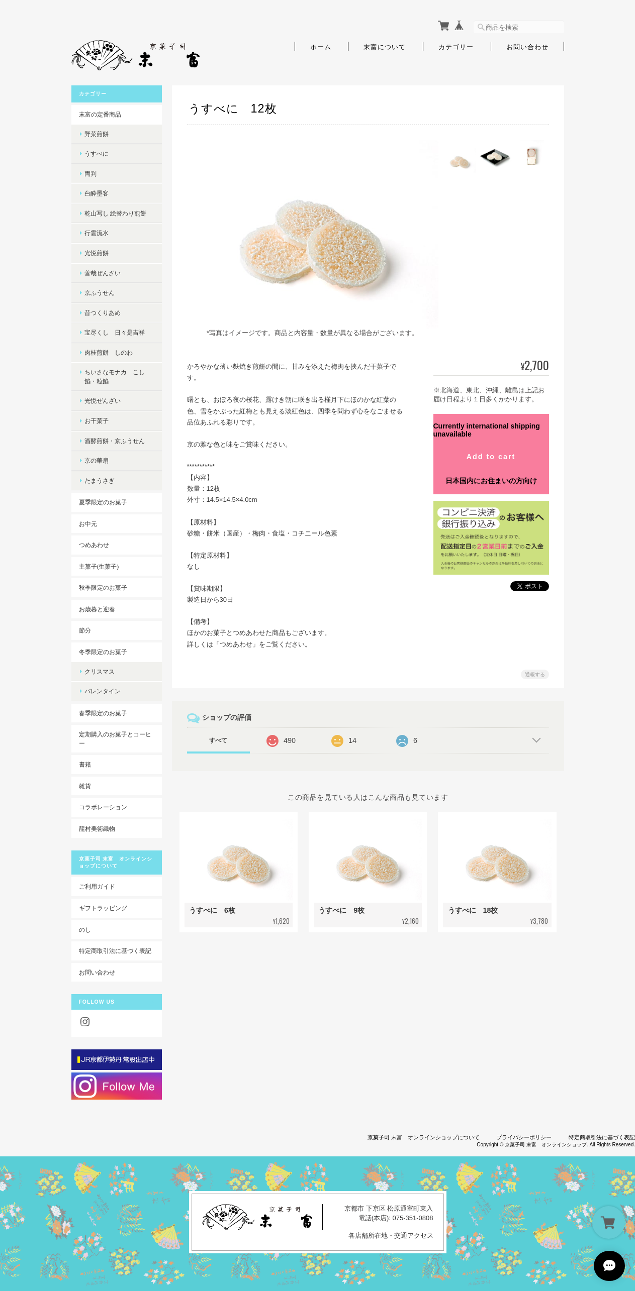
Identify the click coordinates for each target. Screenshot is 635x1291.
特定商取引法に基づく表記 (115, 950)
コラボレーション (103, 807)
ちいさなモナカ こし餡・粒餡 (114, 376)
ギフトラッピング (103, 908)
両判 (90, 173)
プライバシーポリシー (524, 1137)
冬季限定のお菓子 (103, 652)
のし (85, 929)
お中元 (88, 523)
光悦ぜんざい (102, 400)
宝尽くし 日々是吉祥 (114, 332)
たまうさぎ (99, 480)
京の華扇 (96, 460)
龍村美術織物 (97, 828)
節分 (85, 630)
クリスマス (99, 671)
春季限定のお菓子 (103, 713)
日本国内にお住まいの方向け (491, 481)
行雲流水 (96, 233)
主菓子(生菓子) (99, 566)
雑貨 (85, 786)
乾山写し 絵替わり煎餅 (115, 213)
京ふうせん (99, 292)
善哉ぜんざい (102, 273)
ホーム (320, 46)
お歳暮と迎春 (97, 609)
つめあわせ (94, 545)
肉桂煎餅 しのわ (108, 352)
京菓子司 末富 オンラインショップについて (424, 1137)
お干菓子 (96, 420)
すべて (218, 740)
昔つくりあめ (102, 312)
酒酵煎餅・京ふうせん (114, 441)
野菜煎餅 (96, 134)
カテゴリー (456, 46)
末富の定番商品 (100, 114)
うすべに (96, 153)
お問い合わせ (527, 46)
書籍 (85, 764)
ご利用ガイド (97, 886)
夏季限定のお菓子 (103, 502)
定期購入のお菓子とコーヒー (115, 738)
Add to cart (491, 457)
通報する (535, 674)
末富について (385, 46)
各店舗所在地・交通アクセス (390, 1235)
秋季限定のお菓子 (103, 587)
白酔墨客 (96, 193)
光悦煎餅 (96, 253)
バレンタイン (102, 691)
